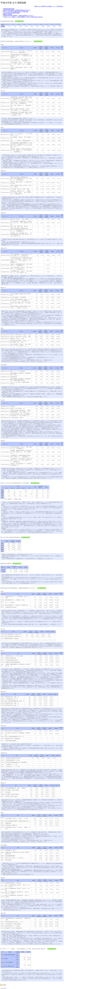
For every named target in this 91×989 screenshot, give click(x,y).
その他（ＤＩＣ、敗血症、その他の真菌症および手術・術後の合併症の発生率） (23, 17)
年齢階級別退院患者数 (8, 8)
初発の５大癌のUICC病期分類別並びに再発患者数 (15, 11)
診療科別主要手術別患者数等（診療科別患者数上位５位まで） (18, 15)
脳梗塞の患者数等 (7, 14)
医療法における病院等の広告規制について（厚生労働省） (49, 6)
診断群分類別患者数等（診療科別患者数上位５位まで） (17, 10)
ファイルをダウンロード (19, 21)
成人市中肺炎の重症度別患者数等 (11, 12)
